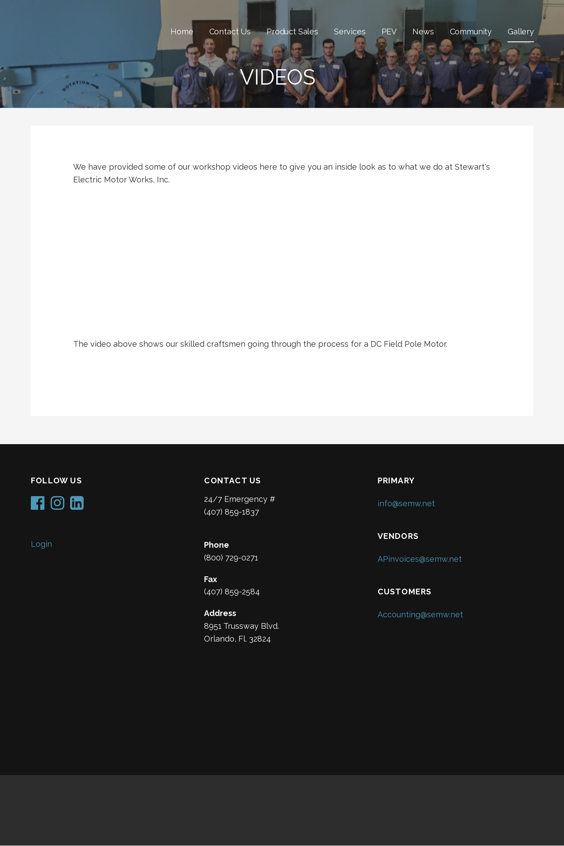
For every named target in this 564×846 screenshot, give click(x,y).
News (423, 31)
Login (41, 544)
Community (471, 31)
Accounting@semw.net (420, 614)
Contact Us (230, 31)
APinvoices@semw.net (420, 559)
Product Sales (292, 31)
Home (182, 31)
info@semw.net (406, 503)
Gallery (521, 31)
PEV (389, 31)
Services (350, 31)
